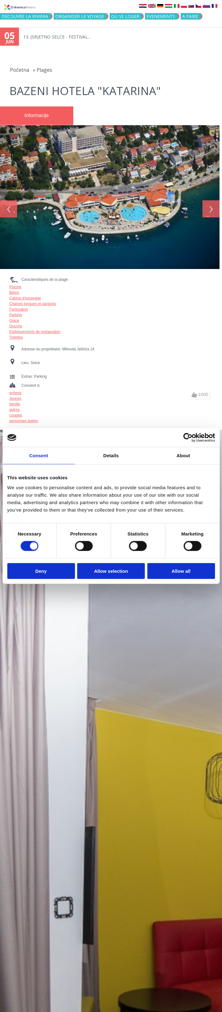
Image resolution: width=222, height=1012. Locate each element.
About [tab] (183, 455)
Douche (15, 323)
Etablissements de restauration (35, 328)
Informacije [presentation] (37, 115)
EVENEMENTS (161, 16)
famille (14, 401)
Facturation (18, 306)
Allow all (181, 570)
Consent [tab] (38, 455)
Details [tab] (111, 455)
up (194, 391)
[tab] (36, 115)
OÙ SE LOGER (125, 16)
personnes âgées (23, 418)
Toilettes (16, 334)
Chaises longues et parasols (32, 301)
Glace (14, 317)
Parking (15, 312)
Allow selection (111, 570)
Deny (41, 570)
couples (15, 412)
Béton (14, 289)
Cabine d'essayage (25, 295)
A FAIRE (190, 16)
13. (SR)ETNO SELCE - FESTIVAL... (57, 37)
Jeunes (15, 395)
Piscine (15, 284)
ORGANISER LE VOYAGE (79, 16)
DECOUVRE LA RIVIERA (25, 16)
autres (14, 406)
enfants (15, 390)
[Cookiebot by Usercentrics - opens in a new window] (188, 437)
